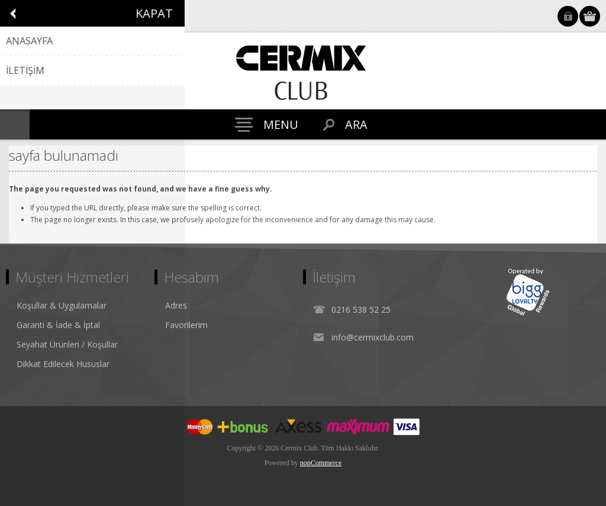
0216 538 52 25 (361, 309)
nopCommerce (321, 463)
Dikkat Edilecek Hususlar (63, 363)
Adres (176, 305)
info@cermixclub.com (372, 337)
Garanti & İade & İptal (58, 324)
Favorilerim (186, 324)
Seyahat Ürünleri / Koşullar (67, 344)
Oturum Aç (567, 16)
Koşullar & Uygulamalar (62, 305)
